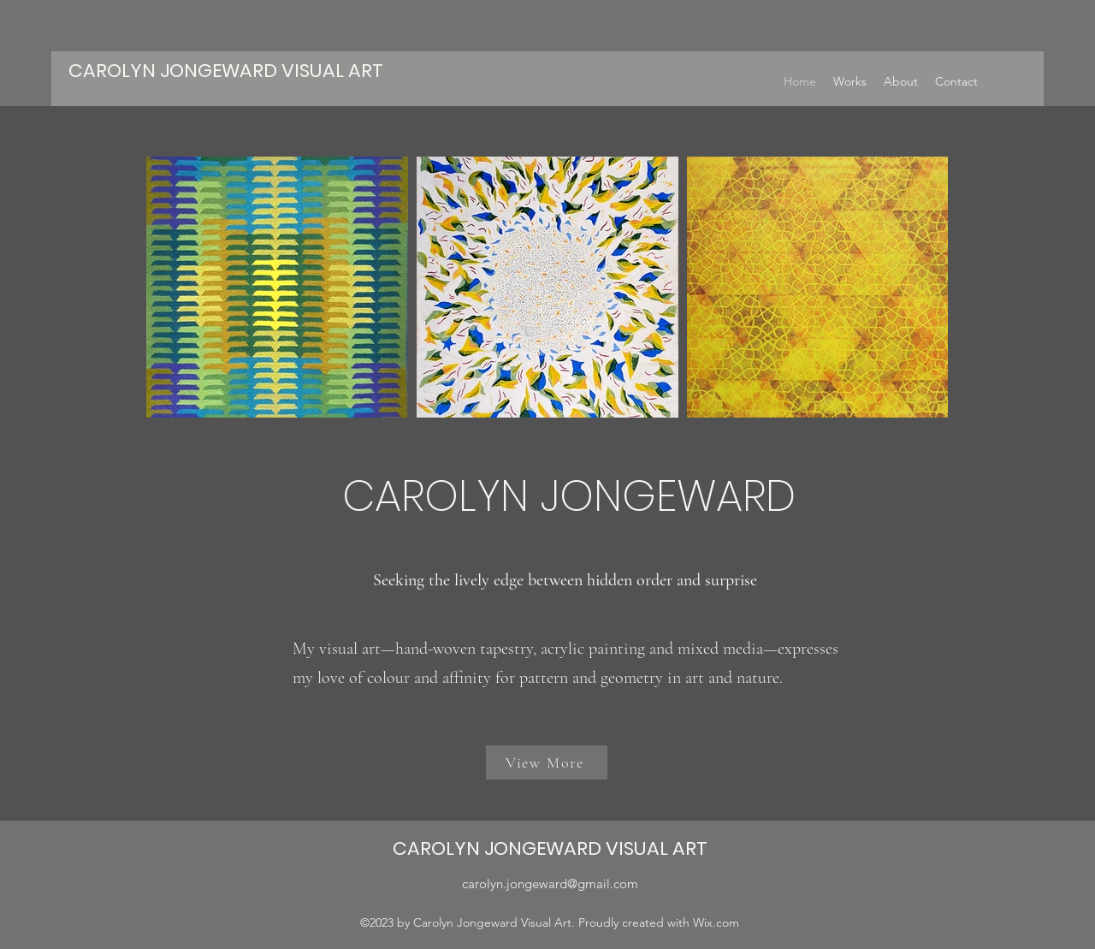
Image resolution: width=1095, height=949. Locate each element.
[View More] (546, 762)
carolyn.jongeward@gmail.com (550, 883)
